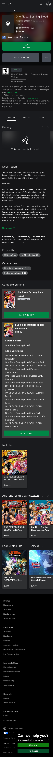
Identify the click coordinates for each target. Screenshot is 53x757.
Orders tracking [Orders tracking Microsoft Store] (8, 680)
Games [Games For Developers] (5, 715)
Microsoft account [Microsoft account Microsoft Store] (9, 667)
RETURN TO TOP (26, 314)
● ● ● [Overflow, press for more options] (46, 57)
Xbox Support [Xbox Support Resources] (7, 636)
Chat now (33, 745)
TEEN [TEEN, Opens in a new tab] (16, 70)
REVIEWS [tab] (26, 117)
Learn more (12, 92)
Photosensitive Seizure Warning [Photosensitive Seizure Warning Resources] (14, 649)
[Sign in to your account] (48, 3)
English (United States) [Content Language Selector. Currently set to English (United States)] (15, 728)
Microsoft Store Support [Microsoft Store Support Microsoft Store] (11, 671)
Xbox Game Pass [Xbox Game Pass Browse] (9, 614)
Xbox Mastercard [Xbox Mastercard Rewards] (9, 703)
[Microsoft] (26, 2)
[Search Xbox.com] (9, 3)
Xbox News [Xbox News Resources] (7, 631)
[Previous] (42, 127)
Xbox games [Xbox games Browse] (7, 609)
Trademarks (7, 748)
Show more (8, 228)
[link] (14, 469)
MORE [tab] (41, 117)
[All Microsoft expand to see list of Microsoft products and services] (3, 3)
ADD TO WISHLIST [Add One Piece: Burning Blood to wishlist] (21, 57)
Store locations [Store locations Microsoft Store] (8, 685)
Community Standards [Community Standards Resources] (11, 645)
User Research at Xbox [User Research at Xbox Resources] (11, 654)
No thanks (33, 751)
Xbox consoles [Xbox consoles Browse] (8, 605)
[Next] (48, 127)
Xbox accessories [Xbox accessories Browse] (9, 618)
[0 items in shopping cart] (41, 3)
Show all (35, 495)
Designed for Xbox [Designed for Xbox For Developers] (9, 720)
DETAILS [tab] (11, 117)
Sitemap (6, 743)
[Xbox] (7, 10)
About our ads (8, 752)
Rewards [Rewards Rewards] (6, 698)
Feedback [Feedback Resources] (6, 640)
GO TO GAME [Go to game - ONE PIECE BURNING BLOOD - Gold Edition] (26, 433)
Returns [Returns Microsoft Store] (6, 676)
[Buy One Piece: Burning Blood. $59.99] (26, 46)
